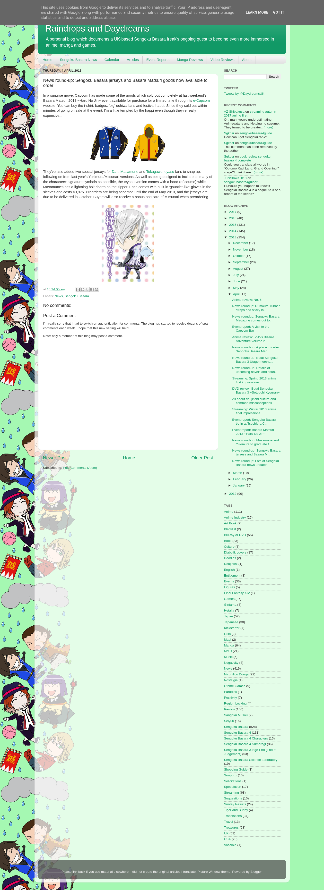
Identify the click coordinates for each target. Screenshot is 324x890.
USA (227, 839)
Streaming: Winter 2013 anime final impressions (254, 411)
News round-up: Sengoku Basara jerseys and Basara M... (256, 452)
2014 (233, 231)
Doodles (230, 558)
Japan (228, 616)
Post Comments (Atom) (80, 468)
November (241, 249)
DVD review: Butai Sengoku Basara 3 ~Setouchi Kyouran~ (256, 390)
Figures (229, 587)
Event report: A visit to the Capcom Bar (250, 328)
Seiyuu (229, 721)
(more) (268, 127)
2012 (233, 493)
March (238, 473)
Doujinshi (231, 564)
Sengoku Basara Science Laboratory (251, 760)
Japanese (231, 622)
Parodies (230, 692)
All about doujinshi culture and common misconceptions (254, 401)
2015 (233, 225)
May (236, 288)
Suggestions (233, 798)
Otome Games (234, 686)
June (237, 281)
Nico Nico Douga (236, 674)
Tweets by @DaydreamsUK (244, 93)
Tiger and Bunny (236, 810)
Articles (133, 60)
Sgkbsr (229, 133)
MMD (228, 651)
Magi (227, 639)
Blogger (256, 871)
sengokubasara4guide (256, 133)
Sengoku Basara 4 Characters (246, 738)
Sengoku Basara (77, 296)
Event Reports (157, 60)
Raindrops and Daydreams (97, 29)
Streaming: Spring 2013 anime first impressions (254, 380)
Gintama (230, 604)
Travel (228, 821)
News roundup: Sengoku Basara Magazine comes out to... (255, 318)
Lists (227, 634)
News (59, 296)
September (241, 262)
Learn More (257, 12)
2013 (233, 237)
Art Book (230, 523)
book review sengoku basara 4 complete (247, 158)
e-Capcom (201, 100)
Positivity (230, 697)
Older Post (202, 457)
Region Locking (235, 703)
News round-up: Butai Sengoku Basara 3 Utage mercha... (255, 359)
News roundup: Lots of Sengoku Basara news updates (255, 463)
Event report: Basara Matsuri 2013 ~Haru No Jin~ (253, 432)
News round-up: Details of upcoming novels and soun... (255, 370)
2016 (233, 218)
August (238, 268)
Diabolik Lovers (235, 552)
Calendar (112, 60)
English (229, 569)
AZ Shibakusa (234, 111)
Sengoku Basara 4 (237, 732)
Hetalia (229, 610)
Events (229, 581)
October (239, 256)
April (237, 294)
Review (229, 709)
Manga (229, 645)
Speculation (232, 787)
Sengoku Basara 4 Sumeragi (245, 744)
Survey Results (235, 804)
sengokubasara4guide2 (241, 182)
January (239, 485)
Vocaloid (230, 845)
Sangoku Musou (236, 715)
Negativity (231, 662)
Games (229, 599)
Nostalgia (231, 680)
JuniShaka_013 (235, 178)
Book (228, 541)
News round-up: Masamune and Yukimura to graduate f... (255, 442)
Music (228, 657)
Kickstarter (232, 628)
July (236, 275)
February (240, 479)
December (241, 243)
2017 (233, 212)
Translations (233, 816)
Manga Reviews (190, 60)
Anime (228, 511)
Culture (229, 546)
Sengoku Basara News (78, 60)
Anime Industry (235, 517)
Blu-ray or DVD (235, 535)
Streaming (231, 792)
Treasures (231, 827)
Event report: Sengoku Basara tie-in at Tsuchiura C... (254, 421)
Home (47, 60)
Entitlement (232, 575)
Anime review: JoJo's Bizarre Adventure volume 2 (253, 339)
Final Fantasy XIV (237, 593)
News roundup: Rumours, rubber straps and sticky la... (256, 308)
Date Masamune (125, 172)
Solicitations (233, 781)
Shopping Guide (236, 769)
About (247, 60)
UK (226, 833)
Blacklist (230, 529)
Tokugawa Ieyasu (160, 172)
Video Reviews (222, 60)
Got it (278, 12)
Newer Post (55, 457)
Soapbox (230, 775)
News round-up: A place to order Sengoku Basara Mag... (255, 349)
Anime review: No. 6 (247, 300)
